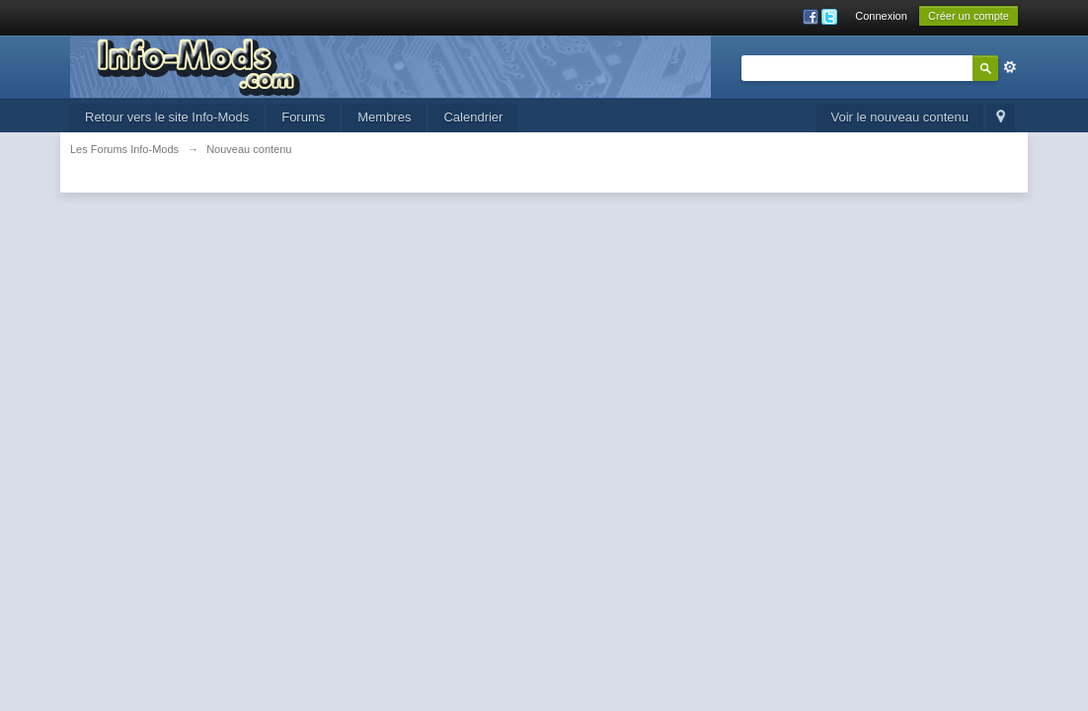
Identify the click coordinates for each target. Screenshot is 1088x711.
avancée (1010, 67)
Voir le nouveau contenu (900, 117)
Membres (384, 117)
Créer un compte (968, 16)
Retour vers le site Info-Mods (167, 117)
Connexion (881, 16)
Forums (303, 117)
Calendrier (473, 117)
